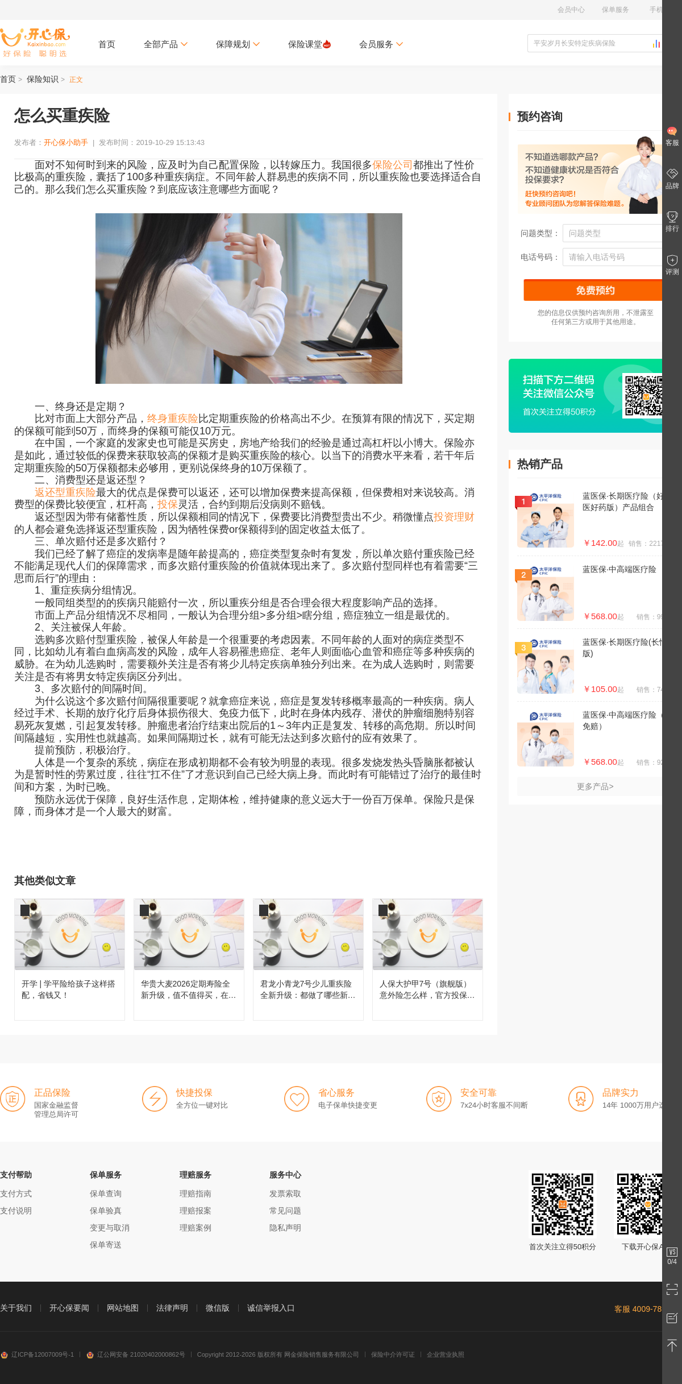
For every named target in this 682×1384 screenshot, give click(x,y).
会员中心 (571, 10)
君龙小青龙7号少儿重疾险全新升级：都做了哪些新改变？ (308, 959)
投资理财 (454, 517)
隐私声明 (285, 1227)
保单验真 (106, 1210)
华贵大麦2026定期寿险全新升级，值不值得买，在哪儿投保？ (189, 959)
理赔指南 (195, 1193)
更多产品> (595, 786)
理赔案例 (195, 1227)
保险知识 (43, 79)
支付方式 (16, 1193)
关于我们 (16, 1307)
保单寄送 (106, 1244)
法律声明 (172, 1307)
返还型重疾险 (65, 492)
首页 (106, 44)
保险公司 (392, 165)
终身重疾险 (172, 418)
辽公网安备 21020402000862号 (135, 1354)
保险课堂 (309, 44)
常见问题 (285, 1210)
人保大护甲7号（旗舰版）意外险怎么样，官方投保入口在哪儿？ (428, 959)
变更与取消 (110, 1227)
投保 (167, 504)
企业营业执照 (445, 1354)
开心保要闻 (69, 1307)
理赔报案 (195, 1210)
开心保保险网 (35, 42)
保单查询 (106, 1193)
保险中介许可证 (393, 1354)
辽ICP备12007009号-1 (37, 1354)
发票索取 (285, 1193)
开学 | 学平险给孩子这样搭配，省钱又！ (69, 959)
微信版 (218, 1307)
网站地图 (123, 1307)
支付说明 (16, 1210)
